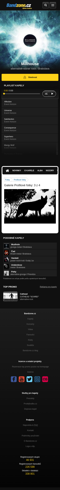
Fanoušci (30, 335)
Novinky (16, 170)
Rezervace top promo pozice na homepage (30, 367)
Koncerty (30, 324)
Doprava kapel (30, 409)
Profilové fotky (20, 180)
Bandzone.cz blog (30, 350)
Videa (30, 329)
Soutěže (30, 345)
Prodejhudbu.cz (30, 404)
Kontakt (30, 430)
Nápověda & (30, 425)
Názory (50, 170)
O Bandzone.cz (30, 441)
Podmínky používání (30, 436)
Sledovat (30, 77)
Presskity (30, 398)
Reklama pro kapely (48, 287)
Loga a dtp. (30, 446)
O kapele (29, 170)
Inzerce (30, 372)
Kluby (30, 340)
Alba (40, 170)
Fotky (7, 180)
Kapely (30, 319)
